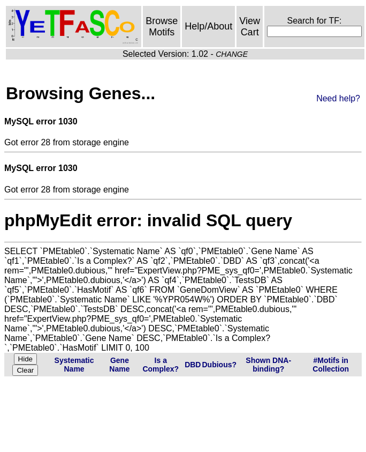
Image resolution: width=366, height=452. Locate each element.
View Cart (249, 27)
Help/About (208, 26)
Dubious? (219, 364)
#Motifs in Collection (330, 364)
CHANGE (232, 54)
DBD (193, 364)
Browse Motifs (162, 27)
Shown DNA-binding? (268, 364)
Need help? (338, 98)
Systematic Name (74, 364)
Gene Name (119, 364)
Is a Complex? (160, 364)
